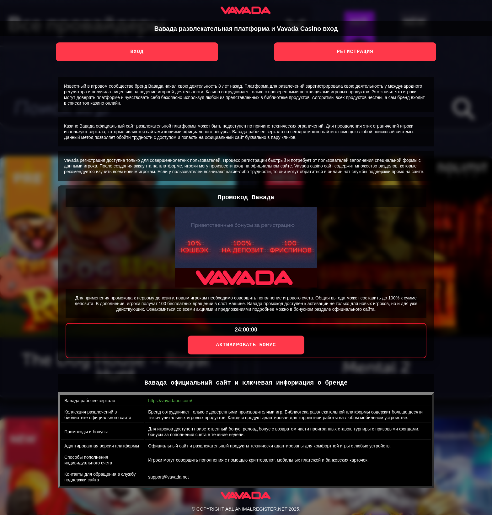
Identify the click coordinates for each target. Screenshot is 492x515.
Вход (136, 51)
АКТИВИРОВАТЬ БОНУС (246, 345)
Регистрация (355, 51)
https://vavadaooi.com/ (170, 400)
